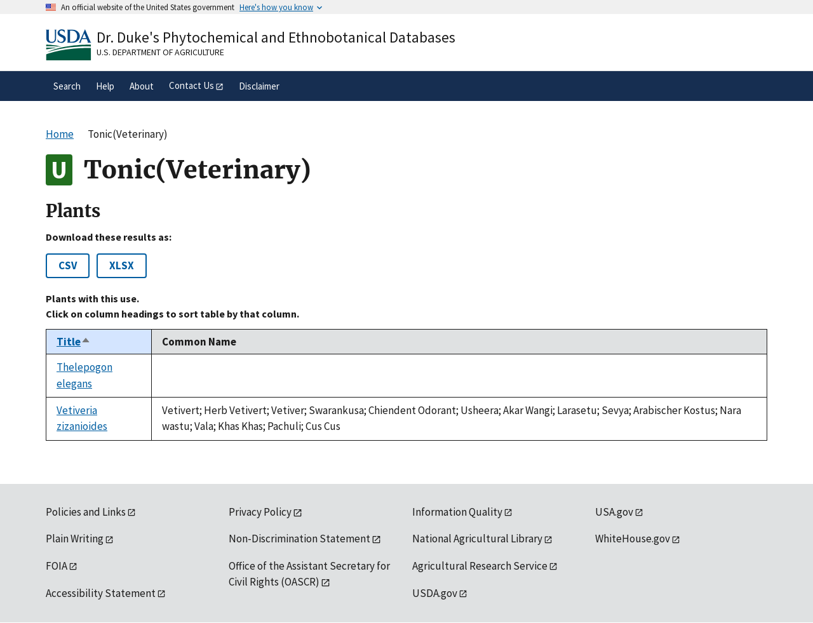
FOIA (56, 566)
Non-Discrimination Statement (299, 539)
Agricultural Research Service (480, 566)
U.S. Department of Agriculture (160, 52)
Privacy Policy (260, 512)
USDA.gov (434, 593)
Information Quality (457, 512)
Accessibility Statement (101, 593)
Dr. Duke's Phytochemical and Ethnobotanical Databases (276, 37)
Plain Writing (75, 539)
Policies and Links (86, 512)
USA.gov (614, 512)
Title (74, 342)
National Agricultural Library (477, 539)
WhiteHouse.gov (632, 539)
